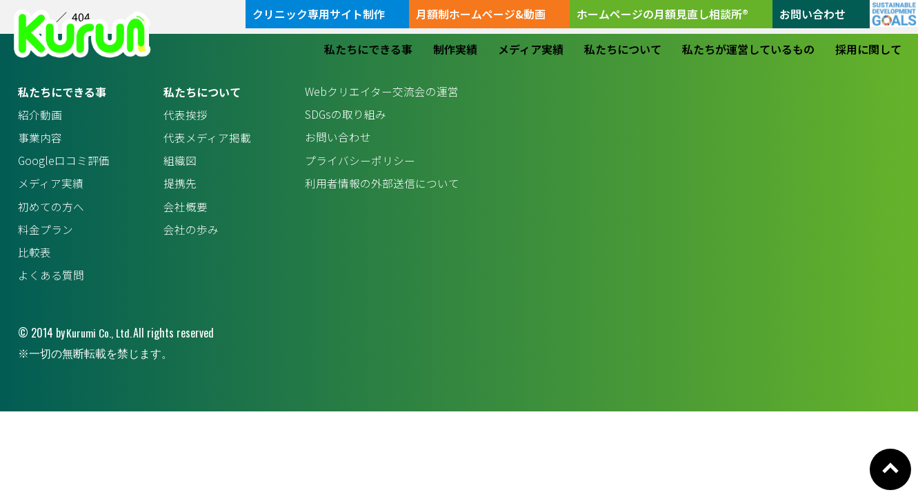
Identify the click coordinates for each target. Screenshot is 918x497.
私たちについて (622, 49)
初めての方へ (51, 208)
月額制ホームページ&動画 (481, 14)
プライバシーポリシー (360, 161)
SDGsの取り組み (346, 115)
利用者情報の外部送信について (382, 185)
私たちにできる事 (368, 49)
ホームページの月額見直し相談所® (662, 14)
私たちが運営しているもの (748, 49)
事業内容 (40, 138)
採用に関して (868, 49)
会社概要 (185, 208)
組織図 (180, 161)
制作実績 (455, 49)
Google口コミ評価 (64, 161)
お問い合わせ (812, 14)
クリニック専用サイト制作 (318, 14)
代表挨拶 (185, 115)
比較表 (34, 254)
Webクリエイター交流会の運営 (382, 92)
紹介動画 (40, 115)
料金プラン (45, 232)
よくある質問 (51, 278)
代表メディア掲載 (207, 138)
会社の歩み (191, 232)
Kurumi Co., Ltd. (99, 336)
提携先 (180, 185)
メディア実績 (530, 49)
